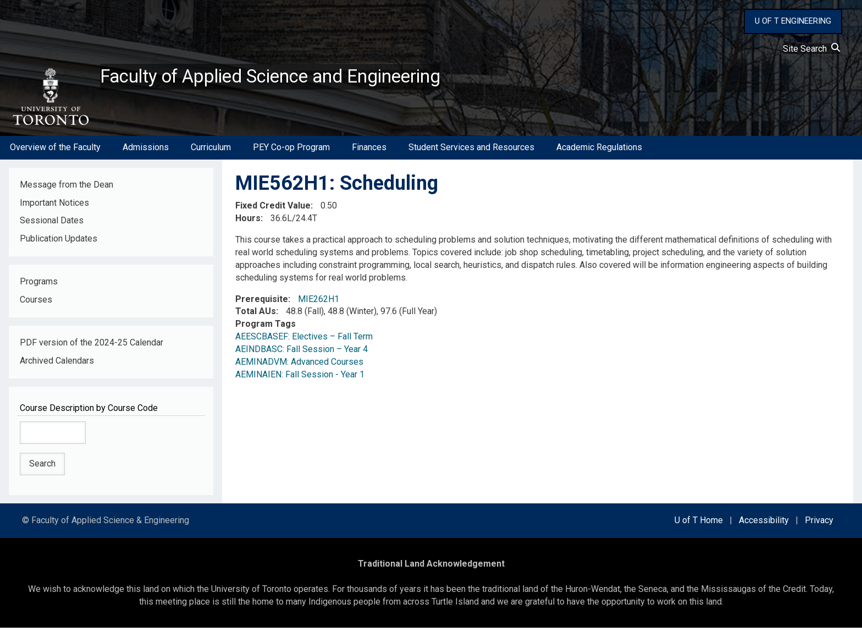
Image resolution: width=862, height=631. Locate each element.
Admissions (146, 150)
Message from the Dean (66, 187)
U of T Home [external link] (699, 523)
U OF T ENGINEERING (793, 21)
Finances (369, 150)
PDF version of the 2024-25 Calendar (91, 346)
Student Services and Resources (471, 150)
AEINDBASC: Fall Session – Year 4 (301, 352)
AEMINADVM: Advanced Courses (299, 365)
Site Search (811, 48)
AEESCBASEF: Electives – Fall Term (304, 339)
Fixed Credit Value (273, 209)
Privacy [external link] (819, 523)
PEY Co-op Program (291, 150)
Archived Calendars (57, 364)
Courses (36, 303)
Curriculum (211, 150)
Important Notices (54, 205)
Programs (39, 284)
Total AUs (255, 314)
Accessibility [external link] (764, 523)
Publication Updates (58, 242)
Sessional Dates (52, 223)
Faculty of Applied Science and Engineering (287, 77)
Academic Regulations (599, 150)
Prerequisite (261, 302)
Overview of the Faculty (55, 150)
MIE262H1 (318, 302)
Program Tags (265, 327)
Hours (248, 221)
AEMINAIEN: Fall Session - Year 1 (299, 377)
